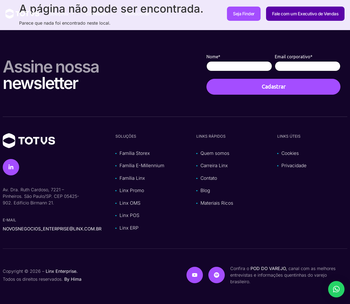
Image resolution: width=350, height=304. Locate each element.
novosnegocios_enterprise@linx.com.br (52, 228)
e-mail (9, 220)
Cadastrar (273, 86)
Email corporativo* (294, 56)
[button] (336, 289)
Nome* (213, 56)
